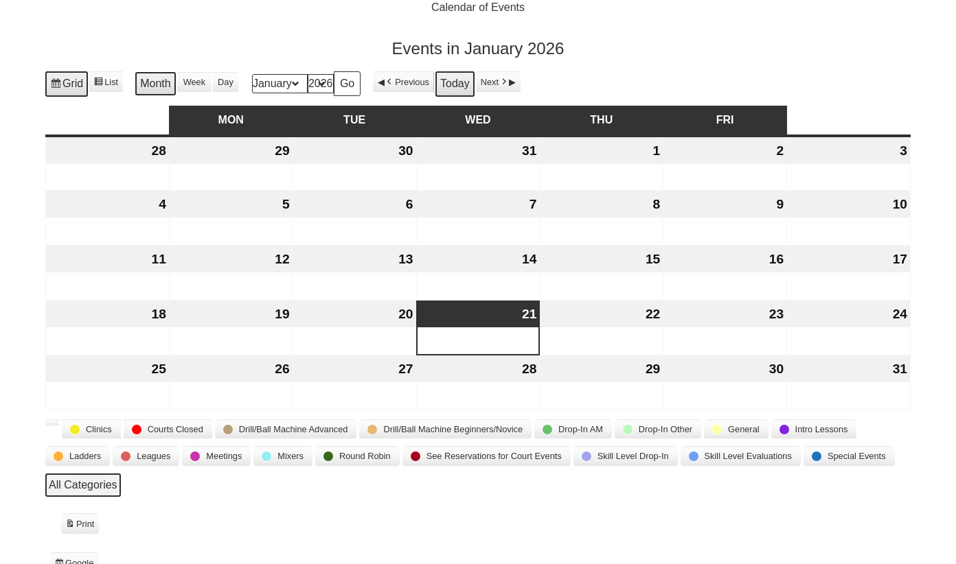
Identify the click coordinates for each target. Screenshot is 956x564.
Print (79, 525)
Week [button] (194, 83)
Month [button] (155, 84)
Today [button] (455, 84)
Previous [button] (407, 82)
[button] (52, 423)
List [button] (105, 84)
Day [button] (226, 83)
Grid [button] (66, 86)
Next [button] (495, 82)
